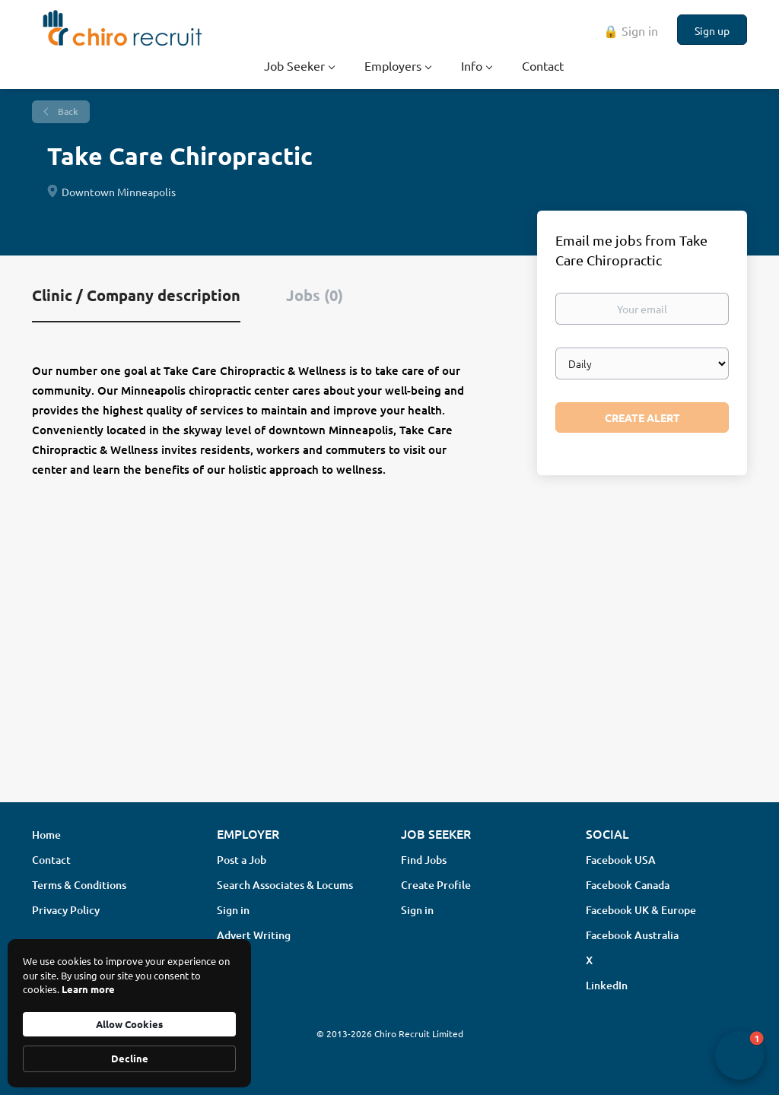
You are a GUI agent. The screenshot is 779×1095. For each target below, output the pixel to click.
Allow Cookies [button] (129, 1023)
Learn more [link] (88, 988)
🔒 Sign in (630, 30)
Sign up (712, 30)
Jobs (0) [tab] (314, 295)
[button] (739, 1055)
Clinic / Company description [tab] (136, 295)
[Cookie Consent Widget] (129, 1013)
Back (67, 111)
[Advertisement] (389, 669)
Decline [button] (129, 1058)
